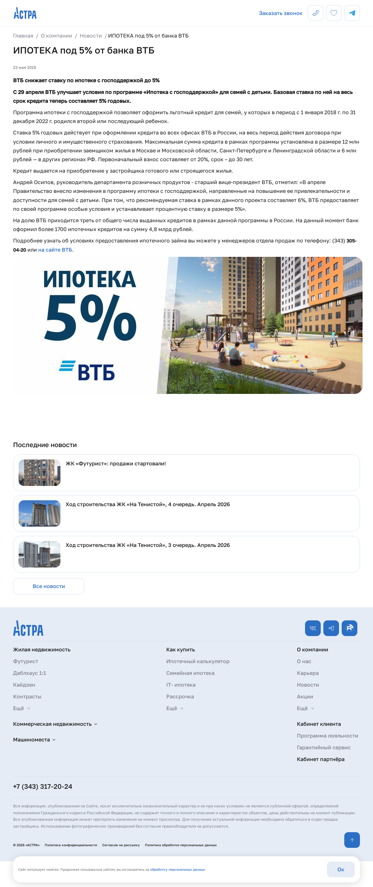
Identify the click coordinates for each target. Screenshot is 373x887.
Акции (305, 696)
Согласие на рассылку (121, 845)
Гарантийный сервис (324, 747)
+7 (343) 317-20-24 (42, 786)
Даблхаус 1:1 (29, 673)
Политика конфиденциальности (71, 845)
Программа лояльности (327, 735)
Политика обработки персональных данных (181, 845)
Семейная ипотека (190, 673)
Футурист (25, 661)
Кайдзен (24, 684)
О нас (304, 661)
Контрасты (27, 696)
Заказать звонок (280, 13)
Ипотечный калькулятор (198, 661)
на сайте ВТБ (55, 249)
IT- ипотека (181, 684)
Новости (308, 684)
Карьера (308, 673)
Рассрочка (180, 696)
